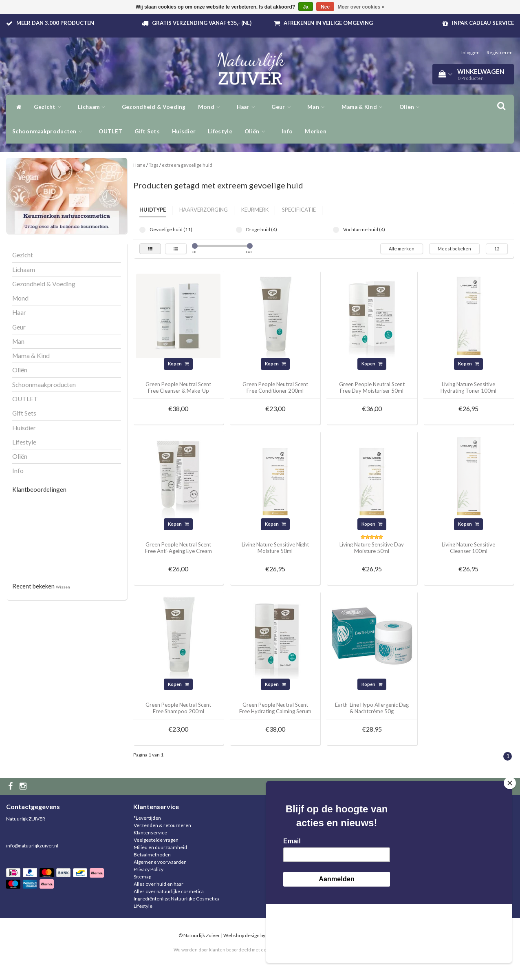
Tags (154, 165)
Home (139, 165)
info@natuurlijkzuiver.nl (32, 846)
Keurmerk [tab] (255, 209)
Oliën (411, 107)
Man (318, 107)
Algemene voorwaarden (160, 862)
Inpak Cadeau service (483, 23)
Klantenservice (150, 832)
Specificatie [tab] (299, 209)
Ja (305, 7)
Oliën (257, 131)
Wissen (63, 586)
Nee (325, 7)
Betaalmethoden (152, 855)
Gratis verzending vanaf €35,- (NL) (201, 23)
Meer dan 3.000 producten (55, 23)
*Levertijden (147, 818)
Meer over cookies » (361, 7)
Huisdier (184, 131)
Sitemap (142, 877)
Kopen (178, 363)
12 (496, 248)
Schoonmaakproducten (49, 131)
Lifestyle (220, 131)
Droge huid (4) (239, 230)
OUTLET (110, 131)
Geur (283, 107)
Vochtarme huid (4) (336, 230)
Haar (248, 107)
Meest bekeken (454, 248)
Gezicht (50, 107)
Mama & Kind (364, 107)
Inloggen (470, 52)
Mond (211, 107)
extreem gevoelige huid (187, 165)
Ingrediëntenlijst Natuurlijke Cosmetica (177, 899)
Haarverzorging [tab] (203, 209)
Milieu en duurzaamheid (160, 847)
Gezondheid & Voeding (154, 107)
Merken (315, 131)
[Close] (510, 842)
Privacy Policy (148, 869)
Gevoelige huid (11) (142, 230)
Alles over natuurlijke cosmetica (169, 891)
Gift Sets (147, 131)
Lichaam (94, 107)
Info (287, 131)
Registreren (500, 52)
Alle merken (401, 248)
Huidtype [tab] (152, 209)
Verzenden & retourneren (162, 825)
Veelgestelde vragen (156, 840)
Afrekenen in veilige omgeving (328, 23)
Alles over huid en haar (158, 884)
